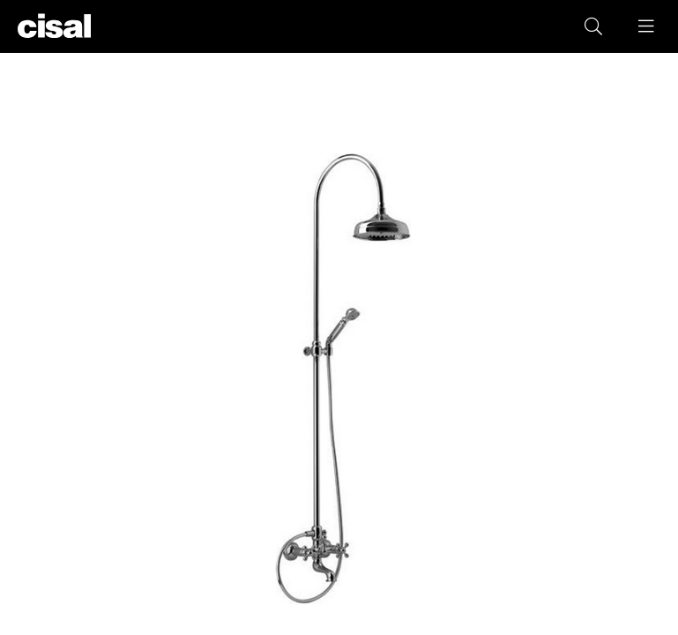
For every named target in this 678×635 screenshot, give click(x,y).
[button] (647, 26)
